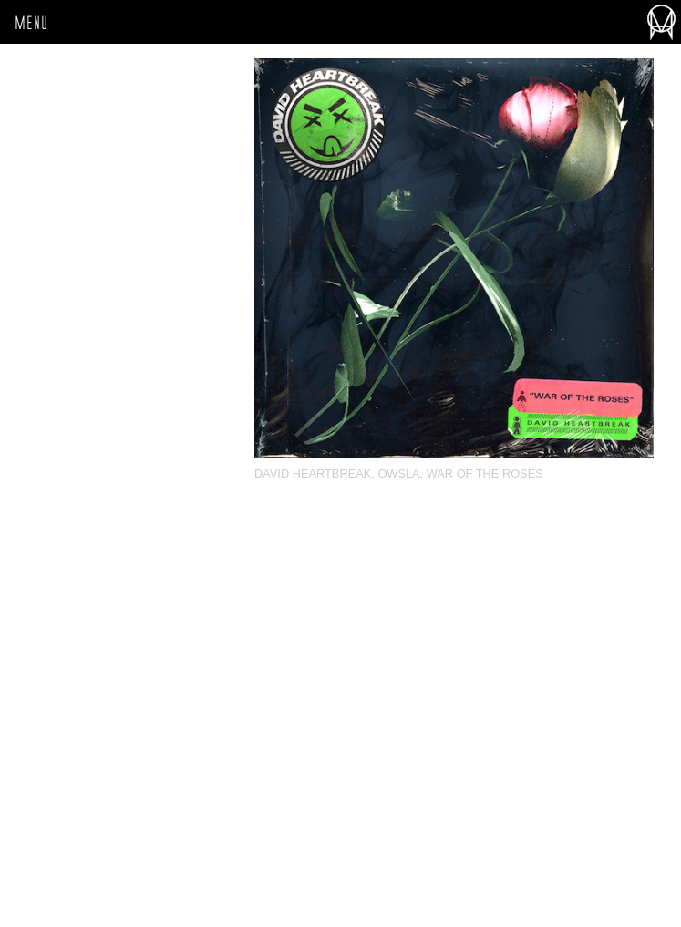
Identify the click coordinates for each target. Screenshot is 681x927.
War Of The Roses (485, 473)
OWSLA (398, 473)
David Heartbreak (312, 473)
